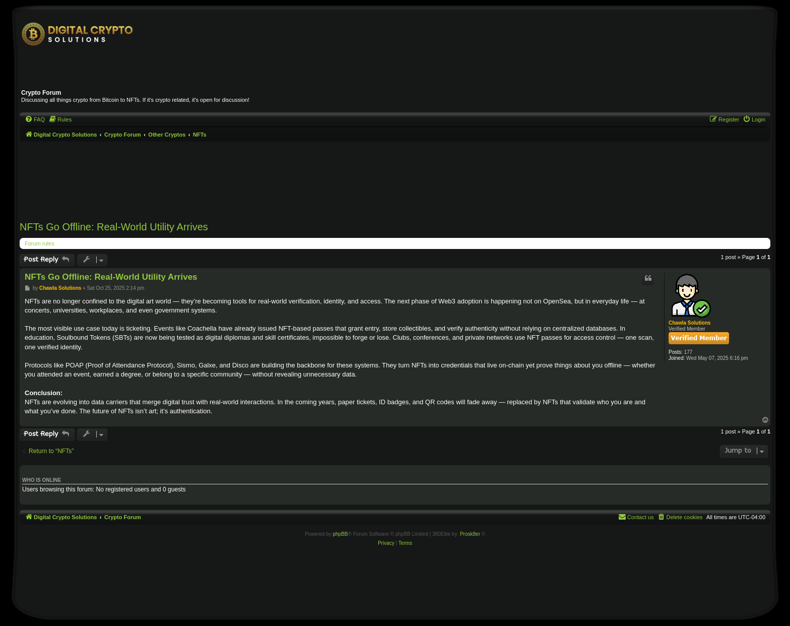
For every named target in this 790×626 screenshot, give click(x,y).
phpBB (340, 534)
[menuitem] (35, 119)
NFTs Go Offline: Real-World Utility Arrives (114, 226)
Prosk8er (470, 534)
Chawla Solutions (689, 323)
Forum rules (39, 243)
